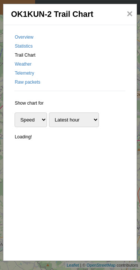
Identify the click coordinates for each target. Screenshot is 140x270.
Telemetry (24, 73)
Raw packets (27, 82)
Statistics (23, 46)
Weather (23, 64)
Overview (24, 37)
